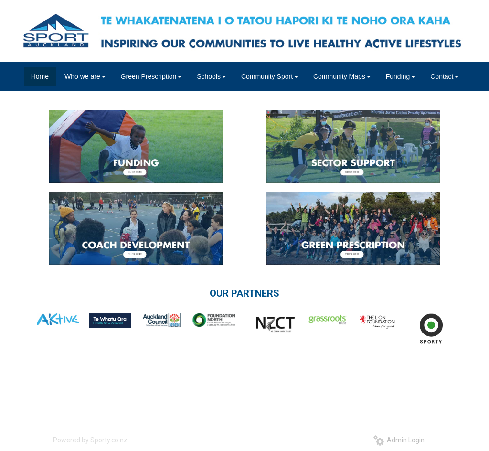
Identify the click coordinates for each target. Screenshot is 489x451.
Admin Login (399, 440)
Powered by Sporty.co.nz (90, 440)
